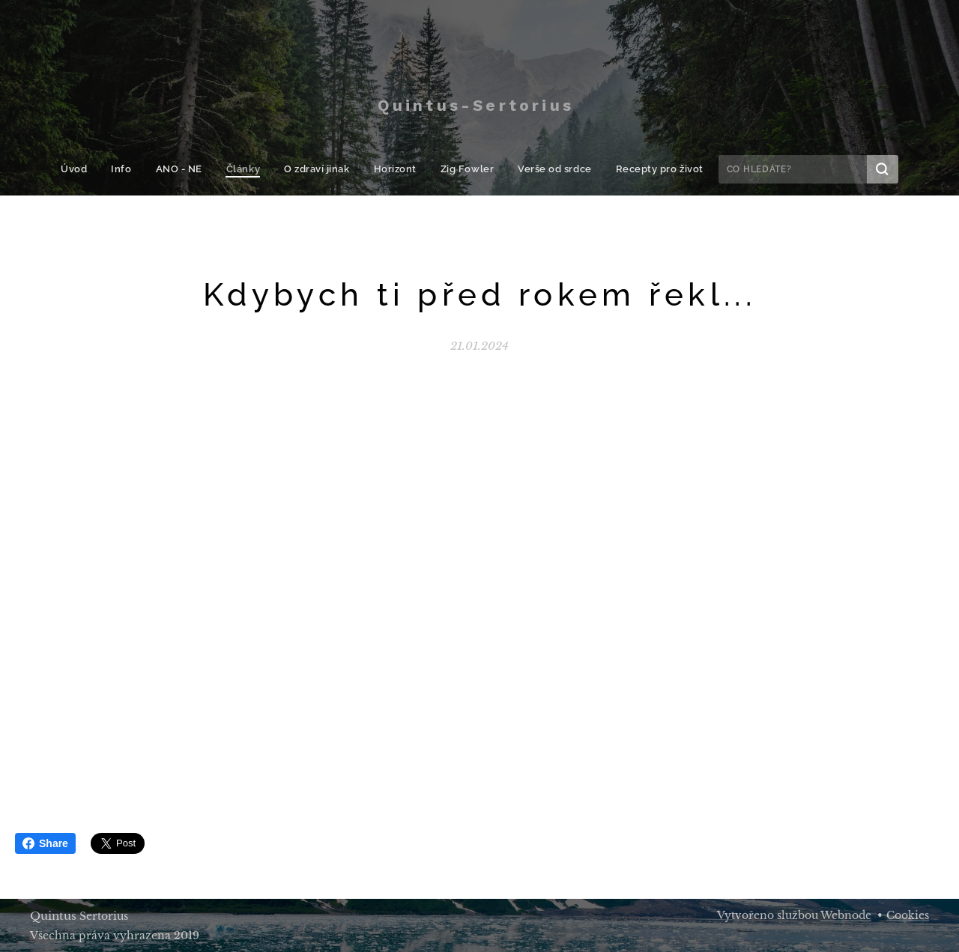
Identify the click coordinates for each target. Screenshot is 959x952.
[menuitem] (89, 169)
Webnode (845, 915)
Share (45, 843)
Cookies (907, 915)
